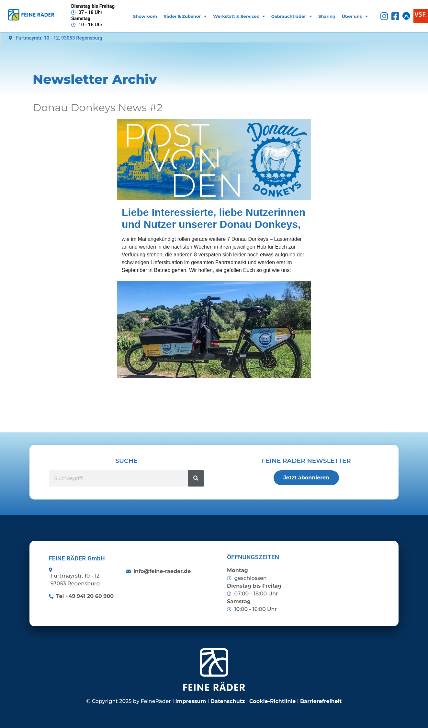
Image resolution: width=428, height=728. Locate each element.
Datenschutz (227, 701)
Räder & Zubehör (185, 16)
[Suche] (196, 478)
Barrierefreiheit (321, 701)
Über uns (355, 16)
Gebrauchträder (291, 16)
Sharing (326, 16)
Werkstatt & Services (239, 16)
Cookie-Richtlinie (272, 701)
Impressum (190, 701)
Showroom (145, 16)
